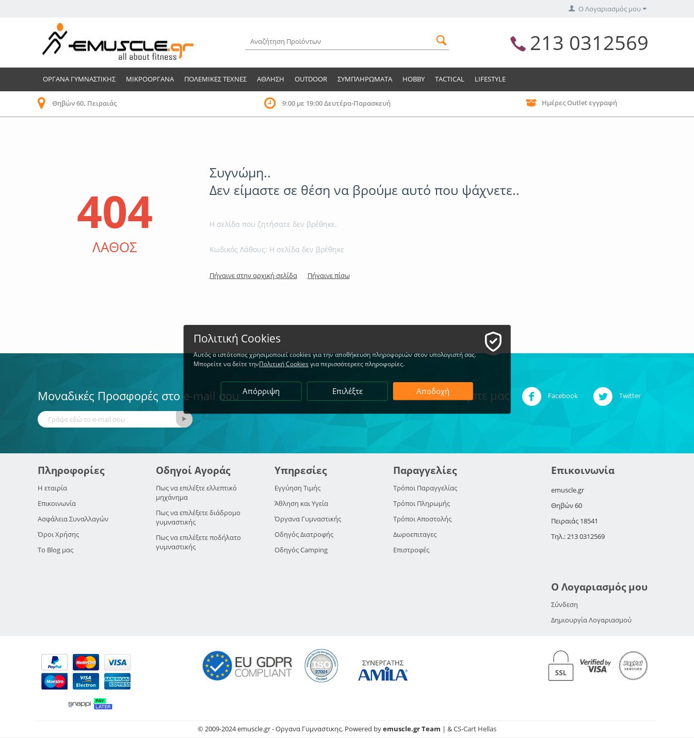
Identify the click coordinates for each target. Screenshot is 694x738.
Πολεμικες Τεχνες (215, 79)
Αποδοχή (433, 391)
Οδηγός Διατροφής (304, 534)
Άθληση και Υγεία (301, 503)
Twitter (617, 396)
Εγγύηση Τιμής (297, 488)
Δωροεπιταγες (415, 534)
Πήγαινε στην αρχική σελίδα (253, 275)
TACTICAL (449, 79)
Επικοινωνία (57, 503)
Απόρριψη (261, 391)
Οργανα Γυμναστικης (79, 79)
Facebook (550, 396)
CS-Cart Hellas (475, 728)
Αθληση (270, 79)
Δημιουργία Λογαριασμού (591, 620)
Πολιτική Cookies (288, 363)
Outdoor (311, 79)
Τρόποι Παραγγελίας (425, 488)
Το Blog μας (55, 549)
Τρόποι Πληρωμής (421, 503)
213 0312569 (589, 42)
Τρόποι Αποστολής (422, 518)
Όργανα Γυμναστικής (308, 518)
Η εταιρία (52, 488)
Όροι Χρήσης (58, 534)
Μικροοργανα (150, 79)
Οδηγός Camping (301, 549)
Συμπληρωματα (364, 79)
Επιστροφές (411, 549)
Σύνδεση (564, 604)
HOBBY (413, 79)
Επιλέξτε (347, 391)
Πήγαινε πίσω (329, 275)
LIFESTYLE (490, 79)
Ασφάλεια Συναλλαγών (73, 518)
